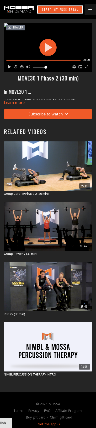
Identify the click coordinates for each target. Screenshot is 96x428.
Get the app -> (49, 424)
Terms (18, 410)
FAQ (47, 410)
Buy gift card (35, 417)
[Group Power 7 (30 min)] (48, 254)
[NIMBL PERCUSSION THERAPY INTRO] (48, 374)
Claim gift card (61, 417)
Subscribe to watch (48, 114)
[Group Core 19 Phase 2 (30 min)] (48, 193)
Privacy (33, 410)
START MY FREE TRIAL (60, 9)
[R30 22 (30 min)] (48, 314)
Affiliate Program (68, 410)
